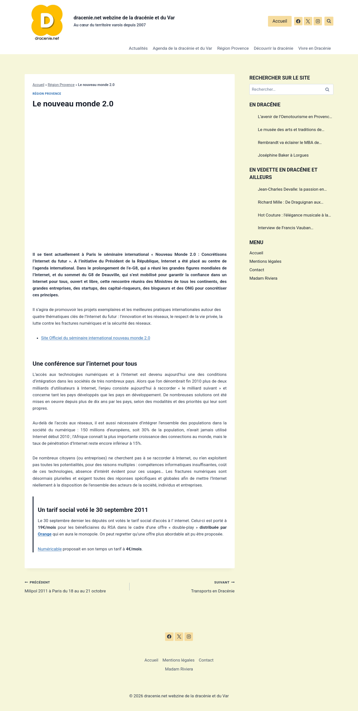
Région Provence (233, 48)
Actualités (138, 48)
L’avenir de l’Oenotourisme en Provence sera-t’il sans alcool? (294, 117)
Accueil (279, 21)
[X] (308, 21)
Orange (44, 534)
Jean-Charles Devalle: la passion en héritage (291, 190)
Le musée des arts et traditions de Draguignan (289, 130)
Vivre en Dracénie (314, 48)
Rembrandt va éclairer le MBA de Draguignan (288, 143)
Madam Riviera (263, 278)
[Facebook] (298, 21)
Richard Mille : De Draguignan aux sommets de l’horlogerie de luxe (289, 203)
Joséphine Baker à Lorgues (283, 155)
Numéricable (50, 548)
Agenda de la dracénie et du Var (182, 48)
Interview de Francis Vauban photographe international (284, 228)
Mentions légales (265, 261)
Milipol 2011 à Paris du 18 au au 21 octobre (75, 586)
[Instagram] (317, 21)
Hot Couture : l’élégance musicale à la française (293, 216)
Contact (256, 269)
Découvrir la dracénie (273, 48)
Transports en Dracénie (184, 586)
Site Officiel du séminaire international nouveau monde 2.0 (95, 337)
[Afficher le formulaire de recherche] (328, 21)
